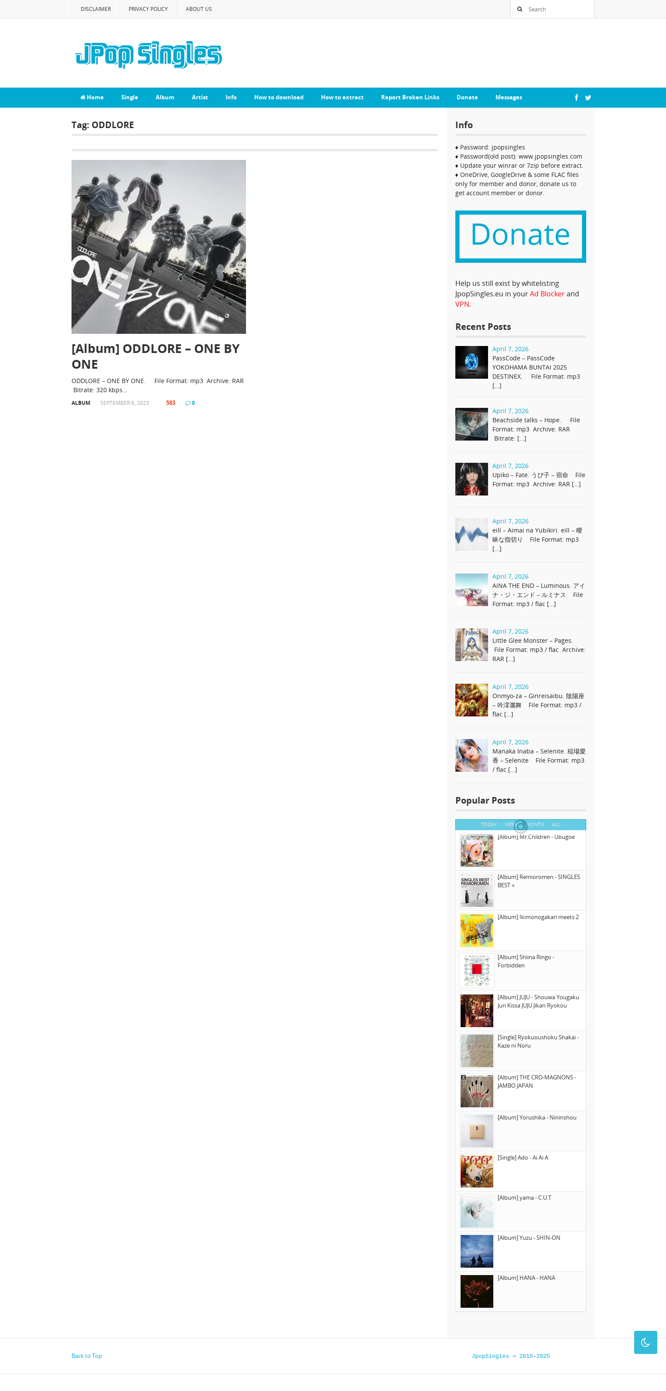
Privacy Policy (148, 9)
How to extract (342, 97)
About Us (199, 9)
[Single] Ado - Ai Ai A (523, 1157)
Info (231, 97)
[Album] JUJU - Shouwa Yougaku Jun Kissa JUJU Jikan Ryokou (538, 1001)
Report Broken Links (410, 97)
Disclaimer (96, 9)
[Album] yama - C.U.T (524, 1197)
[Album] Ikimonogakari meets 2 (538, 917)
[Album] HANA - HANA (526, 1278)
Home (92, 97)
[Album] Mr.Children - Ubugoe (536, 837)
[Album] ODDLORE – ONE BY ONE (155, 356)
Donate (467, 97)
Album (165, 97)
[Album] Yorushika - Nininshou (537, 1117)
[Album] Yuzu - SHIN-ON (529, 1238)
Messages (508, 97)
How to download (279, 97)
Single (129, 97)
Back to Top (87, 1356)
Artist (200, 97)
